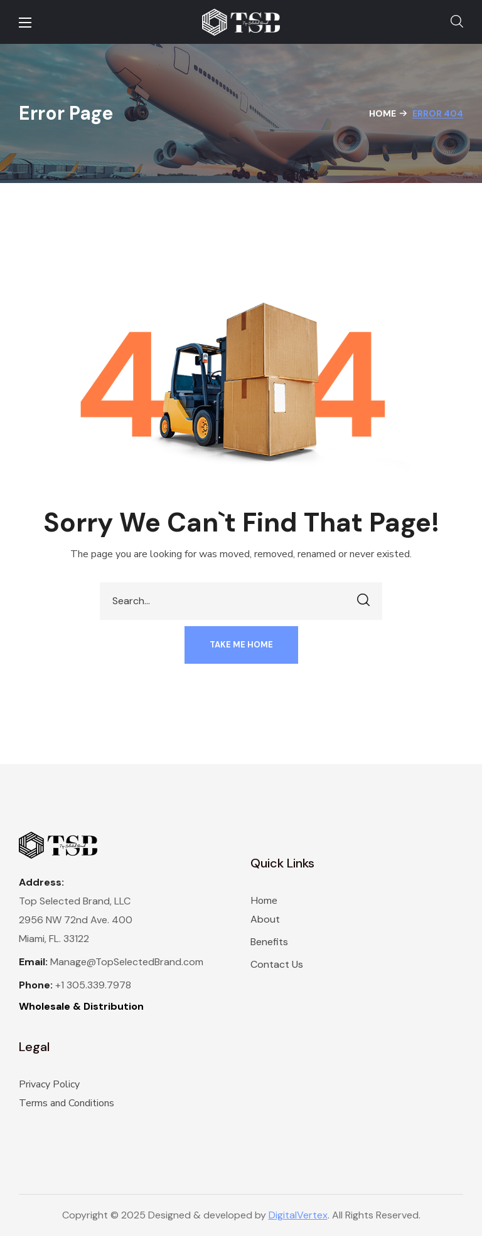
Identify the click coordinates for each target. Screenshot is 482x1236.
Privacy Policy (49, 1084)
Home (382, 113)
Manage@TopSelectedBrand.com (126, 961)
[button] (457, 22)
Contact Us (276, 964)
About (265, 919)
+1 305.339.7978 (93, 985)
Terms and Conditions (66, 1103)
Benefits (269, 941)
